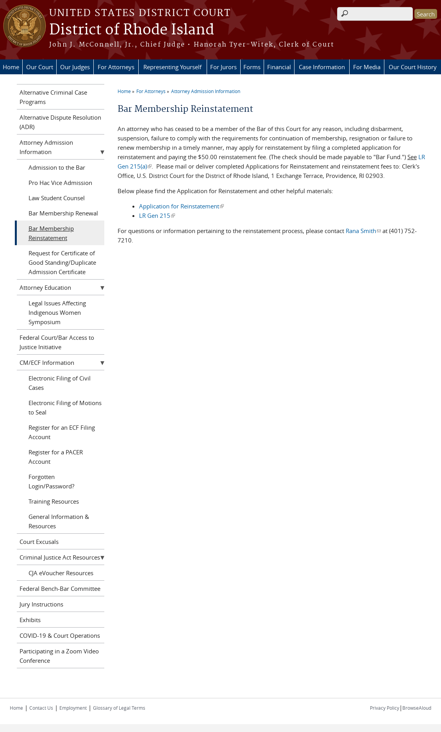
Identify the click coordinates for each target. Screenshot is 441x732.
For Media (366, 67)
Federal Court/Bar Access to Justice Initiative (57, 342)
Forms (252, 67)
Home (11, 67)
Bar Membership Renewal (63, 213)
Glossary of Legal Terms (119, 708)
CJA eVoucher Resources (61, 573)
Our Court (39, 67)
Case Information (322, 67)
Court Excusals (39, 541)
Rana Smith (363, 231)
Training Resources (54, 501)
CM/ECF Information (47, 362)
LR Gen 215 (157, 215)
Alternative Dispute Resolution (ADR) (60, 122)
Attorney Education (45, 287)
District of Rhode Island (131, 30)
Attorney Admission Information (205, 91)
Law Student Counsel (57, 198)
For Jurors (223, 67)
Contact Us (41, 708)
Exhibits (30, 620)
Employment (73, 708)
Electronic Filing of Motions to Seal (65, 407)
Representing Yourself (172, 67)
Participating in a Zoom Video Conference (59, 655)
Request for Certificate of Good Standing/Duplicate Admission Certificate (62, 262)
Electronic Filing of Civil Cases (60, 382)
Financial (279, 67)
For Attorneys (116, 67)
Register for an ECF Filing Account (62, 432)
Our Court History (413, 67)
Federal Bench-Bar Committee (60, 588)
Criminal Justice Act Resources (60, 557)
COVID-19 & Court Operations (60, 635)
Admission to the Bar (57, 167)
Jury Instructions (41, 604)
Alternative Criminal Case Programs (53, 97)
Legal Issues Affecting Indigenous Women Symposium (57, 312)
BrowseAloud (416, 708)
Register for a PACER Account (56, 456)
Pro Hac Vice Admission (60, 183)
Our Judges (75, 67)
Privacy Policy (384, 708)
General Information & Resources (59, 521)
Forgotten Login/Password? (51, 481)
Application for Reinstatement (181, 206)
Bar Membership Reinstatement (51, 233)
